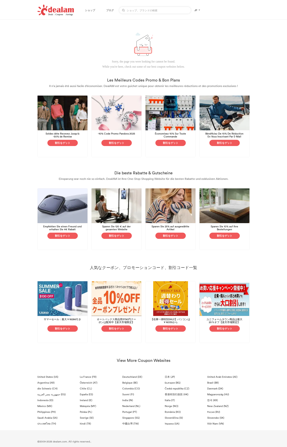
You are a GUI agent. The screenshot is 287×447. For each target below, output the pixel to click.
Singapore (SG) (131, 417)
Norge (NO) (171, 406)
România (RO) (173, 412)
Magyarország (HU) (218, 394)
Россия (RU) (213, 412)
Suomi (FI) (128, 394)
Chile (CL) (86, 388)
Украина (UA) (172, 423)
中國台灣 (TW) (130, 423)
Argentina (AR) (46, 382)
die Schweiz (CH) (47, 388)
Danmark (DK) (215, 388)
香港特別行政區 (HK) (176, 394)
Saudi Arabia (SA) (47, 417)
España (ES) (86, 394)
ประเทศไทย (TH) (46, 423)
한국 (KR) (212, 400)
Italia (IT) (170, 400)
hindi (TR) (85, 423)
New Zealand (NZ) (218, 406)
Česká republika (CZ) (177, 388)
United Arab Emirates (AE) (222, 376)
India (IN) (127, 400)
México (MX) (44, 406)
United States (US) (47, 376)
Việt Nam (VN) (215, 423)
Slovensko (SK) (215, 417)
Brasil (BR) (213, 382)
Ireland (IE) (86, 400)
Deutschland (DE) (132, 376)
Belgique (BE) (130, 382)
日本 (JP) (170, 376)
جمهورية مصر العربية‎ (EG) (51, 394)
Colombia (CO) (131, 388)
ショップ (90, 10)
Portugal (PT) (129, 412)
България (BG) (172, 382)
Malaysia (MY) (88, 406)
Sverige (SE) (87, 417)
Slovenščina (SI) (174, 417)
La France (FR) (88, 376)
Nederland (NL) (131, 406)
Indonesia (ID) (45, 400)
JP (195, 10)
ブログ (110, 10)
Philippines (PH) (46, 412)
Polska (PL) (86, 412)
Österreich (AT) (88, 382)
